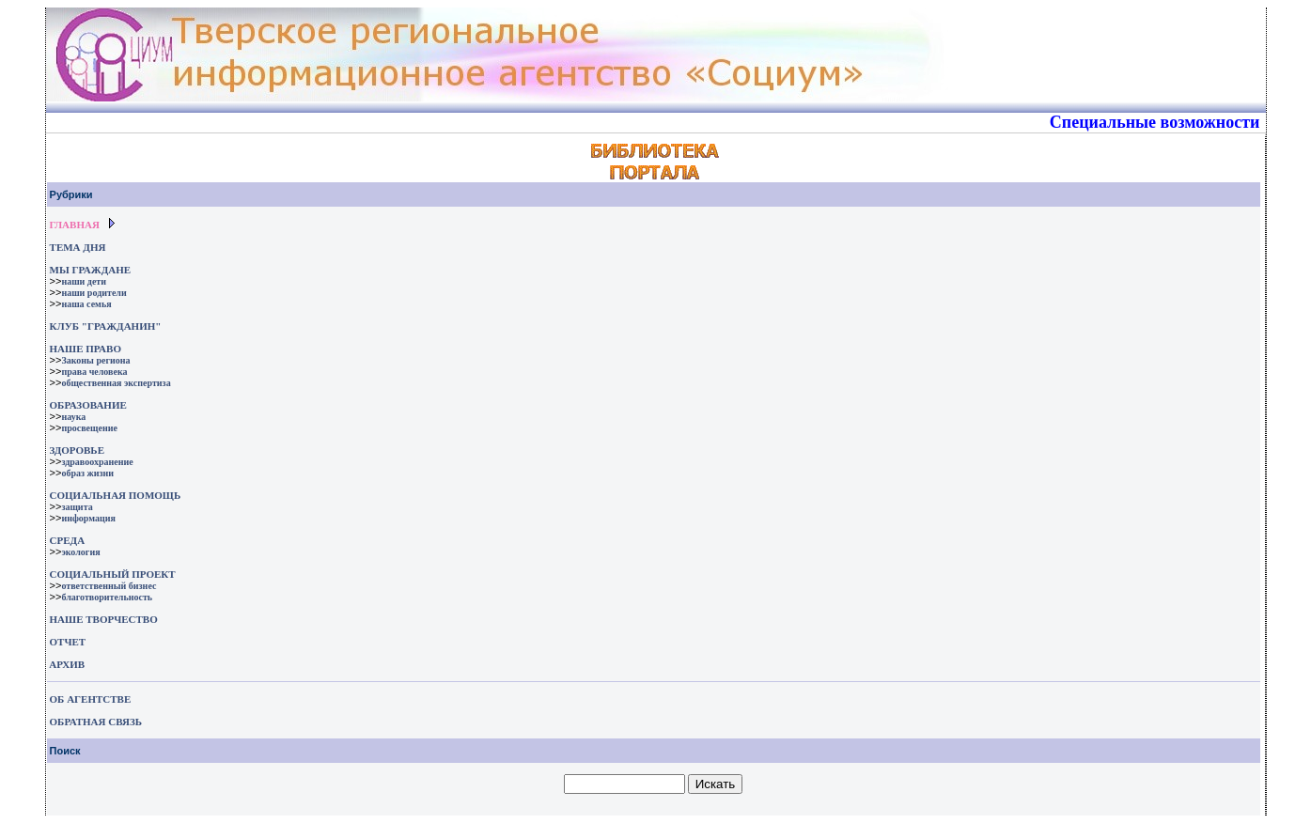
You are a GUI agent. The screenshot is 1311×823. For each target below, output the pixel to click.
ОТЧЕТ (68, 641)
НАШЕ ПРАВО (85, 348)
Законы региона (95, 360)
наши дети (83, 281)
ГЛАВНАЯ (75, 224)
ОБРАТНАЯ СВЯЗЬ (96, 721)
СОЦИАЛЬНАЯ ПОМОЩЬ (115, 495)
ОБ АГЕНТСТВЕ (91, 699)
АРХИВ (66, 664)
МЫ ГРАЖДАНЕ (90, 269)
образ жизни (87, 473)
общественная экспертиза (115, 383)
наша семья (86, 304)
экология (80, 552)
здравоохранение (97, 462)
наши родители (93, 292)
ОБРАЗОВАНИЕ (88, 405)
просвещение (89, 428)
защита (76, 507)
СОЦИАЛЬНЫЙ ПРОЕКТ (113, 574)
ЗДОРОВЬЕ (77, 450)
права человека (94, 371)
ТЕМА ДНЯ (78, 247)
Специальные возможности (1155, 122)
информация (88, 518)
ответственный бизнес (108, 586)
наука (73, 417)
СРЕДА (68, 540)
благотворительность (106, 597)
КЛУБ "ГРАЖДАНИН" (106, 326)
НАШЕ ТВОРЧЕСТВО (104, 619)
